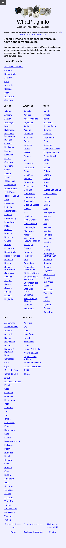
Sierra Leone (49, 274)
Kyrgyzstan (9, 430)
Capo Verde (48, 137)
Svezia (7, 284)
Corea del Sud (11, 374)
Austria (7, 119)
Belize (27, 141)
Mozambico (48, 238)
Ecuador (28, 179)
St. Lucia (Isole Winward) (31, 278)
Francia (7, 158)
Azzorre (27, 130)
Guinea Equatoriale (52, 190)
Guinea (46, 186)
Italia (6, 200)
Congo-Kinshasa (51, 152)
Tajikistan (8, 497)
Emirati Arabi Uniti (12, 381)
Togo (45, 297)
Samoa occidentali (32, 366)
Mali (45, 223)
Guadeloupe (29, 197)
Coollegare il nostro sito (33, 532)
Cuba (26, 171)
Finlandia (8, 155)
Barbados (28, 137)
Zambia (46, 308)
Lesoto (46, 201)
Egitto (46, 160)
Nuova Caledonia (32, 349)
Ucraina (7, 295)
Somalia (47, 278)
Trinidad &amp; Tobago (31, 299)
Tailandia (8, 490)
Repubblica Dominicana (29, 268)
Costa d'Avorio (50, 156)
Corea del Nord (11, 370)
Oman (7, 464)
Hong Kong (9, 400)
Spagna (7, 89)
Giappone (8, 393)
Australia (8, 78)
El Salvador (29, 182)
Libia (45, 208)
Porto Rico (29, 263)
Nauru (27, 345)
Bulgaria (8, 140)
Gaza (6, 389)
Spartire (52, 532)
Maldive (7, 449)
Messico (28, 235)
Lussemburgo (10, 218)
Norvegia (8, 237)
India (6, 93)
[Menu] (3, 2)
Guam (27, 330)
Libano (7, 437)
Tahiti (26, 370)
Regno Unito (10, 74)
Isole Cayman (30, 220)
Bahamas (28, 134)
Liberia (46, 205)
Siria (6, 482)
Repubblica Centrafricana (49, 254)
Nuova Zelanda (31, 353)
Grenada (28, 190)
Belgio (7, 126)
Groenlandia (29, 194)
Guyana (27, 208)
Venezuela (29, 308)
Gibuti (46, 182)
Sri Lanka (8, 486)
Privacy (13, 532)
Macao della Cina (12, 441)
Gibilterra (8, 166)
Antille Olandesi (31, 119)
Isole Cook (29, 334)
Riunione (47, 259)
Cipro (6, 366)
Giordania (8, 396)
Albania (7, 111)
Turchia (7, 292)
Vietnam (8, 516)
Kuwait (7, 426)
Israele (7, 419)
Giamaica (28, 186)
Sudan (46, 286)
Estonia (7, 151)
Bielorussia (9, 130)
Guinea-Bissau (50, 194)
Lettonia (8, 207)
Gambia (47, 175)
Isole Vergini (29, 227)
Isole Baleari (10, 185)
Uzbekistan (9, 512)
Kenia (46, 197)
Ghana (46, 179)
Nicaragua (28, 244)
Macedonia (9, 222)
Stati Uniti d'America (13, 66)
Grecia (7, 170)
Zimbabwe (48, 312)
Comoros (47, 145)
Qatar (7, 471)
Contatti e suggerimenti (33, 524)
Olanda (7, 241)
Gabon (46, 171)
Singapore (9, 479)
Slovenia (8, 277)
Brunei (7, 355)
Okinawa (8, 460)
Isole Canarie (10, 188)
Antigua (27, 115)
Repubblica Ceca (12, 256)
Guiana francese (31, 205)
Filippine (8, 385)
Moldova (8, 229)
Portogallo (9, 248)
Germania (8, 100)
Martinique (29, 231)
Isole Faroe (9, 192)
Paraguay (28, 256)
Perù (26, 259)
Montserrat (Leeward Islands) (32, 239)
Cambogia (9, 359)
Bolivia (27, 149)
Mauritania (48, 231)
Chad (45, 141)
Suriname (28, 295)
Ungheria (8, 299)
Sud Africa (9, 96)
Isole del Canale (11, 196)
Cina (6, 81)
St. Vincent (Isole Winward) (32, 284)
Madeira (47, 216)
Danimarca (9, 147)
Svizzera (8, 288)
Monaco (8, 233)
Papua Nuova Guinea (30, 357)
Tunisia (46, 301)
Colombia (28, 164)
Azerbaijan (9, 85)
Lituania (8, 214)
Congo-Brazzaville (51, 149)
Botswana (48, 122)
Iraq (6, 415)
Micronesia (29, 342)
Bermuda (28, 145)
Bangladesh (9, 342)
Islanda (7, 177)
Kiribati (27, 338)
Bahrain (7, 338)
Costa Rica (29, 167)
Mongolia (8, 452)
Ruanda (47, 263)
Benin (46, 119)
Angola (46, 115)
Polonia (7, 244)
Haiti (26, 212)
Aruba (26, 126)
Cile (25, 160)
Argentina (28, 122)
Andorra (8, 115)
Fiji (25, 327)
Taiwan (7, 494)
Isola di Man (10, 181)
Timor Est (8, 501)
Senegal (47, 267)
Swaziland (48, 289)
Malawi (46, 220)
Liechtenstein (10, 211)
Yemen (7, 520)
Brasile (27, 152)
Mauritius (47, 235)
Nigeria (46, 250)
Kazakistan (9, 203)
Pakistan (8, 467)
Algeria (46, 111)
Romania (8, 259)
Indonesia (8, 407)
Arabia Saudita (11, 327)
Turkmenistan (10, 509)
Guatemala (29, 201)
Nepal (7, 456)
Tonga (27, 374)
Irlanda (7, 173)
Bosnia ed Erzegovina (9, 135)
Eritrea (46, 164)
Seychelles (48, 271)
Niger (45, 246)
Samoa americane (32, 363)
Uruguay (28, 305)
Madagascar (49, 212)
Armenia (8, 330)
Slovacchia (9, 273)
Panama (28, 252)
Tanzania (47, 293)
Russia (7, 263)
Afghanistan (9, 323)
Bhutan (7, 345)
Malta (6, 226)
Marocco (47, 227)
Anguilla (27, 111)
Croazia (7, 143)
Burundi (47, 130)
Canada (8, 70)
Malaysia (8, 445)
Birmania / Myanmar (9, 350)
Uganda (47, 304)
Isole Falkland (30, 223)
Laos (6, 434)
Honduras (28, 216)
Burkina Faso (49, 126)
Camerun (47, 134)
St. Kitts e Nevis (31, 273)
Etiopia (46, 167)
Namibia (47, 242)
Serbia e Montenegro (9, 268)
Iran (6, 411)
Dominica (28, 175)
